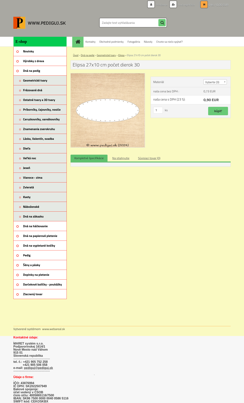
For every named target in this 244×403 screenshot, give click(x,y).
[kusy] (158, 110)
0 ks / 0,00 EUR (218, 4)
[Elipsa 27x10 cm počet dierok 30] (108, 75)
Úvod (75, 55)
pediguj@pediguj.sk (38, 367)
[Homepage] (79, 41)
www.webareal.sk (53, 329)
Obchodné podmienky (111, 42)
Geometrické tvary (106, 55)
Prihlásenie (159, 5)
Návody (148, 42)
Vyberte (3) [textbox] (212, 82)
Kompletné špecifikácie (89, 158)
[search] (162, 22)
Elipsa (121, 55)
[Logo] (39, 22)
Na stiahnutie (120, 158)
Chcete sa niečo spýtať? (169, 42)
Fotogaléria (134, 42)
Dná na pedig (87, 55)
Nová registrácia (185, 5)
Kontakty (90, 42)
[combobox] (215, 82)
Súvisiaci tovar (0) (149, 158)
